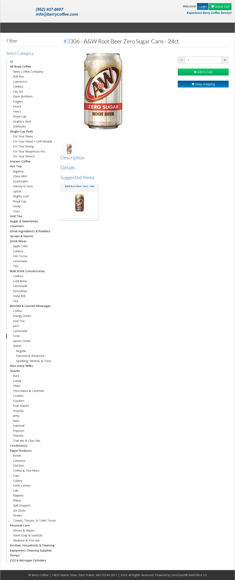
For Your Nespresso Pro (29, 151)
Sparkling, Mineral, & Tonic (33, 361)
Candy (17, 381)
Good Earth (20, 181)
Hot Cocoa (20, 256)
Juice (16, 326)
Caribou (18, 86)
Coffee (17, 311)
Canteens (19, 461)
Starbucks (19, 126)
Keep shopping (203, 84)
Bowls (17, 455)
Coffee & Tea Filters (26, 471)
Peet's (17, 111)
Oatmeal (18, 426)
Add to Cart (203, 72)
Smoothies (20, 291)
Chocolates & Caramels (28, 391)
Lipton (17, 191)
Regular (21, 351)
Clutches (18, 465)
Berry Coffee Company (28, 71)
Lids (15, 490)
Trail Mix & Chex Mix (26, 441)
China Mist (20, 176)
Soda (16, 336)
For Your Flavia (23, 136)
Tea (15, 266)
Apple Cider (20, 246)
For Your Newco (24, 156)
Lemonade (20, 261)
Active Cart (220, 7)
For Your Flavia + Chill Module (32, 141)
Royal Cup (19, 116)
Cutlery (17, 480)
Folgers (18, 101)
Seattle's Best (22, 121)
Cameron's (20, 81)
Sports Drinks (22, 341)
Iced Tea (18, 321)
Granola (18, 411)
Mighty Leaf (21, 196)
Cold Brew (20, 281)
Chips (16, 386)
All (11, 62)
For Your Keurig (23, 146)
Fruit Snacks (21, 406)
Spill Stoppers (22, 505)
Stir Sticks (19, 510)
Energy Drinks (22, 316)
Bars (16, 376)
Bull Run (18, 76)
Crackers (18, 401)
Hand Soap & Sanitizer (28, 535)
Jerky (16, 416)
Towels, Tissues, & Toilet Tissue (34, 520)
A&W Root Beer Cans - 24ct (79, 186)
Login (202, 6)
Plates (17, 500)
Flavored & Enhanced (30, 356)
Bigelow (18, 171)
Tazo (16, 211)
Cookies (18, 396)
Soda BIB (19, 296)
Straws (17, 515)
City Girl (18, 91)
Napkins (18, 495)
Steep (17, 206)
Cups (16, 475)
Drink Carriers (22, 485)
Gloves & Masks (23, 530)
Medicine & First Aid (26, 540)
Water (17, 346)
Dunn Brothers (23, 96)
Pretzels (18, 435)
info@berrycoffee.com (57, 14)
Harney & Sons (23, 186)
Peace (17, 106)
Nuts (16, 421)
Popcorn (18, 431)
